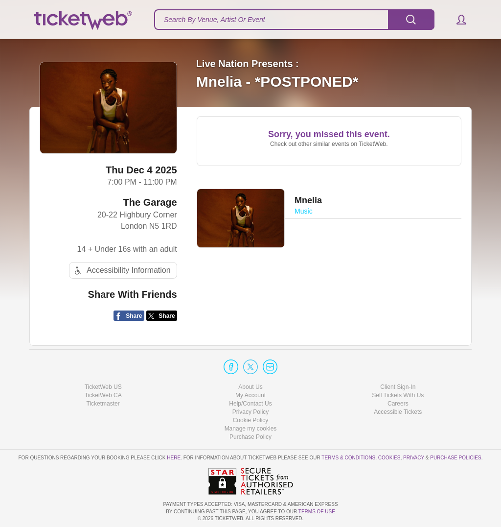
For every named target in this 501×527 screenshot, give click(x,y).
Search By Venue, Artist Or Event (214, 20)
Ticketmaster (103, 403)
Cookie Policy (251, 420)
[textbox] (294, 19)
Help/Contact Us (250, 403)
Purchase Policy (250, 436)
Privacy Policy (250, 411)
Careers (398, 403)
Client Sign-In (397, 386)
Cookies (389, 457)
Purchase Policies (455, 457)
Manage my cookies (251, 428)
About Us (250, 386)
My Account (250, 395)
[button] (456, 19)
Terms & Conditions (348, 457)
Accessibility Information (121, 270)
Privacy (413, 457)
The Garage (150, 202)
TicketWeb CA (103, 395)
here (174, 457)
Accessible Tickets (398, 411)
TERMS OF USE (316, 511)
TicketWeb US (103, 386)
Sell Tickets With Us (398, 395)
